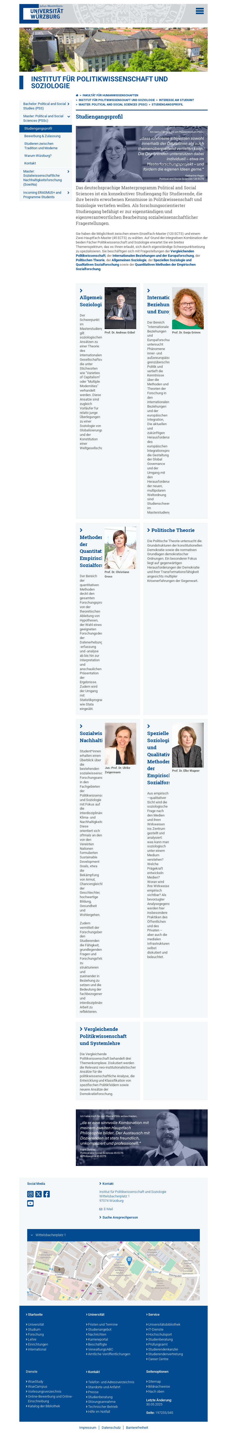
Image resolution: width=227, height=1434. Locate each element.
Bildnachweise (158, 1387)
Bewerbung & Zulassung (42, 136)
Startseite (34, 1315)
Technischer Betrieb (102, 1407)
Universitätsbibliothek (163, 1324)
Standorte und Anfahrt (103, 1387)
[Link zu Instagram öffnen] (31, 1194)
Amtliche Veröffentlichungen (108, 1354)
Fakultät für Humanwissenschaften (110, 95)
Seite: (150, 1413)
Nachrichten (96, 1334)
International (36, 1349)
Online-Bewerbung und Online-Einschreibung (49, 1399)
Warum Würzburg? (38, 156)
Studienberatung (159, 1339)
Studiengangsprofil (38, 128)
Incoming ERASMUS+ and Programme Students (42, 195)
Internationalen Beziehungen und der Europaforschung (153, 256)
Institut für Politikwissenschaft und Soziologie (99, 82)
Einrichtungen (37, 1344)
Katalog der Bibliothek (43, 1406)
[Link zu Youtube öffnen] (31, 1203)
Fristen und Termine (102, 1324)
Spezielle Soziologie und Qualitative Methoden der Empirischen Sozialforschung (166, 758)
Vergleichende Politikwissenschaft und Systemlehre (103, 1036)
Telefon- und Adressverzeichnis (110, 1382)
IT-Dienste (154, 1329)
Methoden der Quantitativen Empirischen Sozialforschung (99, 551)
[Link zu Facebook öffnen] (47, 1194)
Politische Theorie (173, 530)
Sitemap (153, 1382)
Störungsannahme (101, 1402)
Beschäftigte (96, 1344)
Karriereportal (97, 1339)
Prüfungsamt (157, 1344)
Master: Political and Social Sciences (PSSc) (43, 118)
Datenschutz (111, 1428)
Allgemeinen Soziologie (129, 260)
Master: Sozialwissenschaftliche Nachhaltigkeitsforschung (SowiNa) (42, 178)
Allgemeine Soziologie (93, 301)
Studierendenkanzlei (162, 1349)
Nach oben (155, 1391)
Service (153, 1315)
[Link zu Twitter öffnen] (39, 1194)
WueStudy (34, 1382)
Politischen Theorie (90, 260)
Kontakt (30, 163)
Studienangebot (98, 1329)
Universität (35, 1324)
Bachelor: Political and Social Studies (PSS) (44, 106)
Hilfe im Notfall (98, 1412)
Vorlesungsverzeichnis (43, 1391)
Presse (92, 1392)
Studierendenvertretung (164, 1354)
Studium (33, 1329)
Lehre (31, 1339)
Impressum (87, 1428)
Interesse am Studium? (176, 100)
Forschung (35, 1334)
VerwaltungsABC (99, 1349)
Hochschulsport (159, 1334)
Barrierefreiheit (137, 1428)
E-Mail (108, 1209)
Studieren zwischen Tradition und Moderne (41, 146)
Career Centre (157, 1359)
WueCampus (36, 1387)
